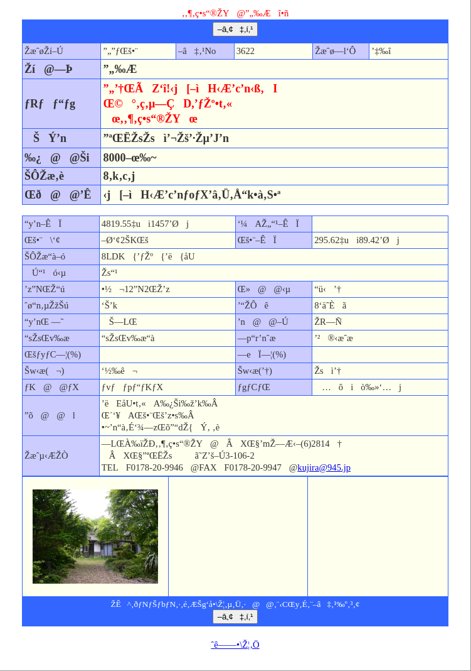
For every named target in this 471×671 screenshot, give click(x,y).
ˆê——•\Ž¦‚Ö (235, 645)
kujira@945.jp (324, 467)
